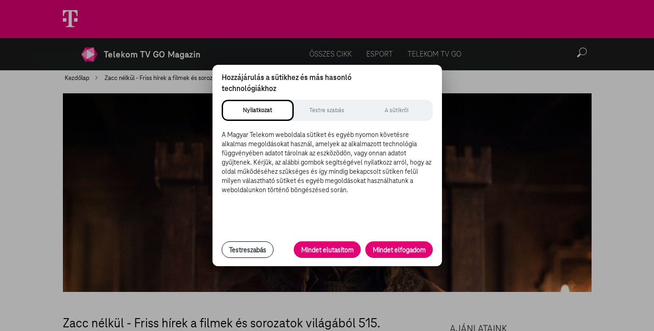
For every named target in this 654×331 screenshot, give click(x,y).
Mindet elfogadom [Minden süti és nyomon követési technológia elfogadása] (399, 250)
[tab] (257, 110)
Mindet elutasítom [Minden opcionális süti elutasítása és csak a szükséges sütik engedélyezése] (327, 250)
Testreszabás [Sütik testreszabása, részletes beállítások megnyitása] (247, 250)
